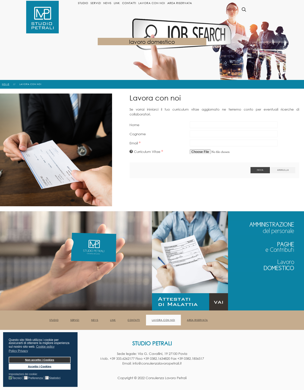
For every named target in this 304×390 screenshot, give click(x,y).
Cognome (138, 134)
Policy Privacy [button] (18, 351)
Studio (83, 3)
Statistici (54, 378)
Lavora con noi (151, 3)
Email (136, 143)
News (107, 3)
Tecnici (17, 378)
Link (117, 3)
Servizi (96, 3)
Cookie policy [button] (45, 346)
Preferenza (35, 378)
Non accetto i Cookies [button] (39, 359)
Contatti (129, 3)
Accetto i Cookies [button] (39, 366)
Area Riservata (179, 3)
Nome (134, 125)
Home (5, 84)
